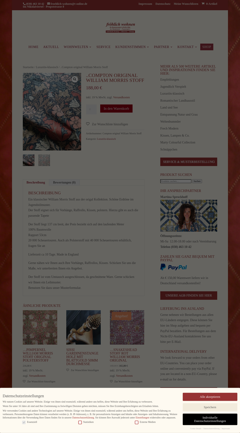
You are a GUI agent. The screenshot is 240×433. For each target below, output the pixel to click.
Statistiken (86, 421)
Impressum (226, 427)
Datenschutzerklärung (83, 416)
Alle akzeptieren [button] (210, 395)
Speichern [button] (210, 406)
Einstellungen (142, 416)
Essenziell (29, 421)
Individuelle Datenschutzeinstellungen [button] (210, 418)
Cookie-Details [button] (196, 427)
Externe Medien (145, 421)
